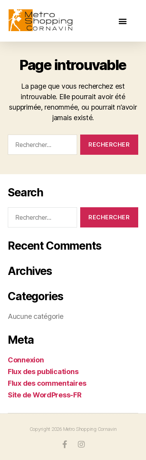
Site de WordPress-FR (45, 395)
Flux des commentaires (47, 383)
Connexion (26, 360)
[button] (122, 20)
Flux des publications (43, 371)
